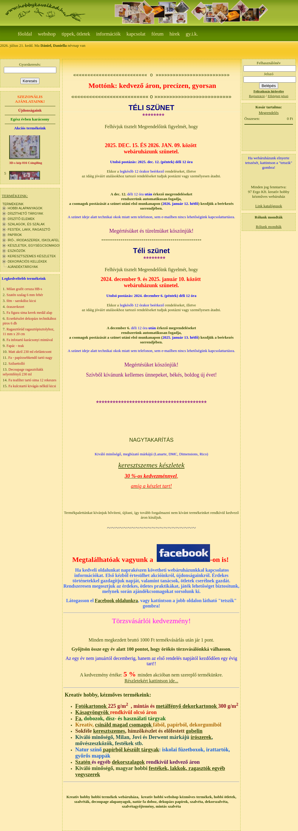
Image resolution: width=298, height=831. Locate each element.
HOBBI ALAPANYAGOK (25, 208)
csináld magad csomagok (124, 725)
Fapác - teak (15, 346)
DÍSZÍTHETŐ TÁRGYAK (25, 213)
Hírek (174, 34)
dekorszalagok (128, 762)
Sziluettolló (17, 363)
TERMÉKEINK (13, 204)
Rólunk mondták (268, 226)
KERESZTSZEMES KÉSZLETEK (32, 256)
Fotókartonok (91, 706)
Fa (78, 718)
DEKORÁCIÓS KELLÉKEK (27, 261)
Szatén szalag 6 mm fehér (25, 295)
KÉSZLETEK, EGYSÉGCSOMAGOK (34, 245)
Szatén (83, 762)
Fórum (157, 34)
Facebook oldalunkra (116, 600)
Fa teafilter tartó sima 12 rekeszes (33, 380)
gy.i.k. (192, 34)
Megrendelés (268, 112)
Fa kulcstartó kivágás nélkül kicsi (32, 386)
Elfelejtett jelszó (278, 96)
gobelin (194, 731)
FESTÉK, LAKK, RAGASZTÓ (29, 229)
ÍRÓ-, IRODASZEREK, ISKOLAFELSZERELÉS (42, 240)
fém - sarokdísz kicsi (21, 301)
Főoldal (25, 34)
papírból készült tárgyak (130, 750)
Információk (108, 34)
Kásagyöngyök (92, 712)
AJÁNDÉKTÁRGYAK (23, 267)
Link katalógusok (268, 206)
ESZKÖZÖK (16, 251)
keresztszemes (109, 731)
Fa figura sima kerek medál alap (29, 313)
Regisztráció (257, 96)
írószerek (201, 737)
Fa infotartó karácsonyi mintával (30, 340)
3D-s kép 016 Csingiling (25, 164)
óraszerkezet (15, 307)
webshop (47, 34)
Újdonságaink (29, 110)
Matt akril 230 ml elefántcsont (30, 352)
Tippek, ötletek (76, 34)
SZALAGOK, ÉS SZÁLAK (26, 224)
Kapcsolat (135, 34)
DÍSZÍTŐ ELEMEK (21, 219)
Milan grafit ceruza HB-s (24, 289)
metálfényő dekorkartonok (187, 706)
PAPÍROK (15, 235)
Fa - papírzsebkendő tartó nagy (30, 358)
